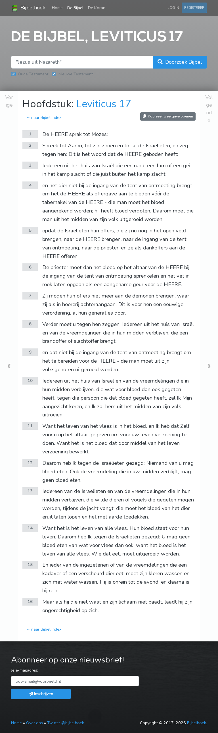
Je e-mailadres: (24, 670)
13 (30, 491)
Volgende (209, 109)
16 (30, 601)
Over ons (34, 723)
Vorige (9, 101)
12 (30, 463)
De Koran (96, 8)
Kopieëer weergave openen (168, 116)
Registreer (194, 7)
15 (30, 564)
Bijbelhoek (28, 8)
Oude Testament (33, 74)
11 (30, 426)
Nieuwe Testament (75, 74)
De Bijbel (75, 8)
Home (58, 7)
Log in (173, 7)
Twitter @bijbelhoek (65, 723)
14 (30, 528)
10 (30, 380)
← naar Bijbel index (44, 117)
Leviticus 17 (103, 104)
